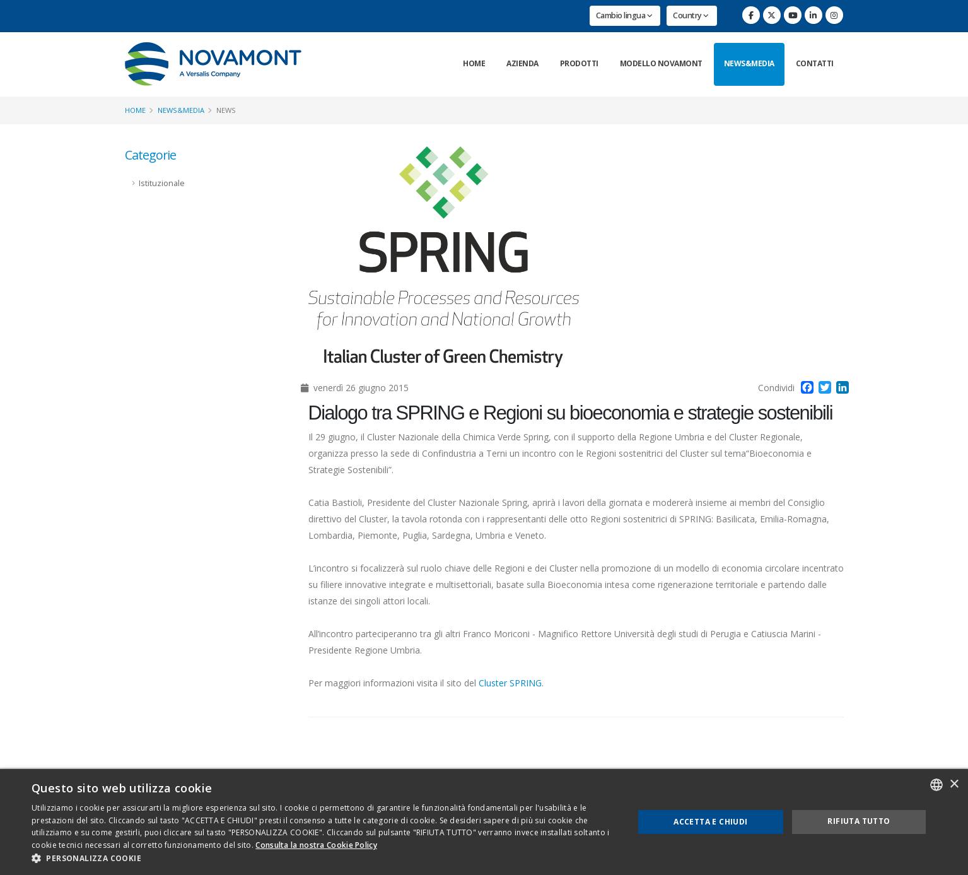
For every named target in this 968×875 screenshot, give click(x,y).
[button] (323, 859)
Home (474, 63)
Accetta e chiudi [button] (710, 821)
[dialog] (484, 822)
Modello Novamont (661, 63)
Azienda (522, 63)
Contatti (815, 63)
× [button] (954, 784)
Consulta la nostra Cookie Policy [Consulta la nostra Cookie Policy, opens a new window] (316, 845)
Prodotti (579, 63)
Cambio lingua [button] (624, 15)
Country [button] (691, 15)
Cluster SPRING (510, 683)
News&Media (749, 63)
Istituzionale (162, 183)
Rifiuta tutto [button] (858, 821)
